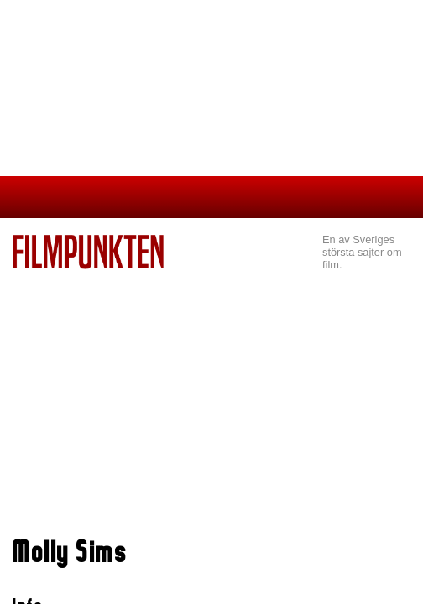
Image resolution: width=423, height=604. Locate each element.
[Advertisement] (211, 395)
